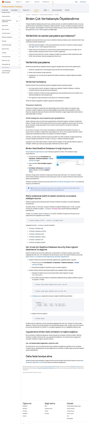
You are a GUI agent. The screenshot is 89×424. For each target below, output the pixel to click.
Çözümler (36, 2)
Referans (25, 408)
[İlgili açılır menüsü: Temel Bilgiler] (19, 10)
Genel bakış (5, 10)
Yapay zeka (26, 10)
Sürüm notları (70, 413)
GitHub (24, 416)
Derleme (18, 2)
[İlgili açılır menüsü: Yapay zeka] (31, 10)
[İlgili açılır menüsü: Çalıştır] (31, 2)
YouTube (47, 413)
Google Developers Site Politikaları (45, 368)
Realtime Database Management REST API (65, 182)
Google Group (70, 411)
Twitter (46, 411)
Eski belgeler (70, 418)
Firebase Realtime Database (12, 7)
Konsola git (83, 2)
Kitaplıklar (25, 413)
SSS (68, 416)
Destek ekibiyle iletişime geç (74, 406)
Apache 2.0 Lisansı (75, 366)
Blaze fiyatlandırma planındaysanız (35, 152)
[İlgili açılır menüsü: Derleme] (22, 2)
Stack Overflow (40, 362)
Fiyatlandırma (45, 2)
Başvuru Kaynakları (57, 10)
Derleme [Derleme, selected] (36, 10)
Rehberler (25, 406)
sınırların (37, 29)
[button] (9, 12)
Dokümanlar (35, 14)
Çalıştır (27, 2)
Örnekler (67, 10)
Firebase (28, 14)
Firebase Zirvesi (48, 408)
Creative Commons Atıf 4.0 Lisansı (51, 366)
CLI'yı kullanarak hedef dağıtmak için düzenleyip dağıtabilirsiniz (49, 257)
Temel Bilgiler (14, 10)
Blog (76, 2)
